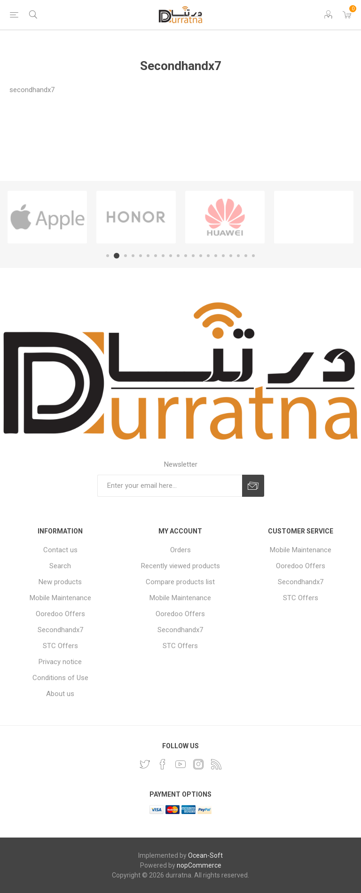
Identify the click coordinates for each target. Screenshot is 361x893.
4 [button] (133, 255)
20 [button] (253, 255)
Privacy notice (60, 662)
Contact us (60, 550)
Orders (180, 550)
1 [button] (107, 255)
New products (60, 582)
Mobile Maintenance (60, 598)
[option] (47, 217)
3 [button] (125, 255)
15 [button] (215, 255)
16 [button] (223, 255)
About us (60, 693)
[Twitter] (144, 764)
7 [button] (155, 255)
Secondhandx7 (60, 630)
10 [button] (178, 255)
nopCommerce (199, 865)
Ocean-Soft (205, 855)
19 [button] (245, 255)
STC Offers (60, 646)
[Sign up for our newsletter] (169, 486)
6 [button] (148, 255)
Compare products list (180, 582)
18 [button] (238, 255)
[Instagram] (198, 764)
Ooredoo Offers (60, 614)
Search (60, 566)
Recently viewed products (180, 566)
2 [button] (116, 255)
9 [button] (170, 255)
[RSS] (216, 764)
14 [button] (208, 255)
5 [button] (140, 255)
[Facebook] (162, 764)
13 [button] (200, 255)
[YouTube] (180, 764)
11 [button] (185, 255)
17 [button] (230, 255)
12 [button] (193, 255)
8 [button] (163, 255)
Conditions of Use (60, 678)
